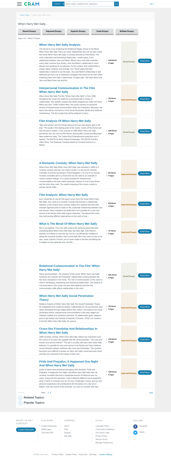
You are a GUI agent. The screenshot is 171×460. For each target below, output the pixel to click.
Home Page (24, 15)
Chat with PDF (47, 433)
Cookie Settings (105, 454)
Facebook (142, 426)
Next (151, 392)
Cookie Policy (72, 454)
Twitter (141, 432)
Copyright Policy (102, 426)
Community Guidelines (105, 429)
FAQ (66, 429)
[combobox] (58, 4)
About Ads (84, 454)
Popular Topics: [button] (34, 402)
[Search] (116, 4)
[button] (19, 4)
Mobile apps (46, 429)
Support (67, 433)
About (66, 426)
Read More (145, 61)
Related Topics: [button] (34, 397)
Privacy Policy (101, 436)
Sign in (152, 4)
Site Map (67, 436)
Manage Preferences (104, 443)
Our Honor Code (102, 433)
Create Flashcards (26, 430)
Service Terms (101, 439)
